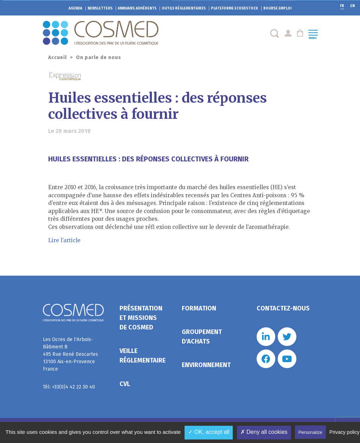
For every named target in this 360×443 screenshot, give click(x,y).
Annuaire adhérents (137, 8)
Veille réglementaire (143, 355)
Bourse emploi (277, 8)
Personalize (310, 432)
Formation (199, 308)
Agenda (75, 8)
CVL (125, 384)
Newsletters (100, 8)
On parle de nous (98, 57)
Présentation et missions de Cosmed (141, 317)
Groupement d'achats (202, 336)
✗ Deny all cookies (264, 432)
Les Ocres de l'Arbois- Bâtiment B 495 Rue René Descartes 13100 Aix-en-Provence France (70, 354)
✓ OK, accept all (208, 432)
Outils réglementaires (184, 8)
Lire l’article (64, 240)
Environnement (206, 365)
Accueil (57, 57)
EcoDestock (234, 8)
